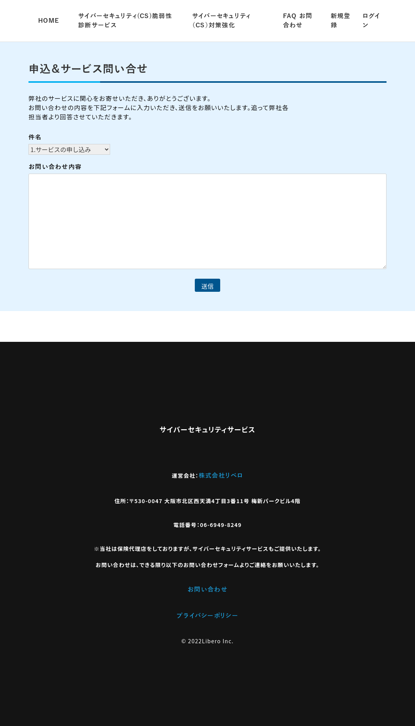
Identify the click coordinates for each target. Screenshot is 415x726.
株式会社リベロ (221, 475)
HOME (48, 20)
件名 (35, 137)
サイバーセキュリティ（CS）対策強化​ (221, 21)
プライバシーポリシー (207, 615)
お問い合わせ (207, 589)
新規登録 (341, 21)
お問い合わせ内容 (55, 167)
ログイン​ (371, 21)
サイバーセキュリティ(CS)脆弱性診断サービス (125, 21)
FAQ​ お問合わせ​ (298, 21)
